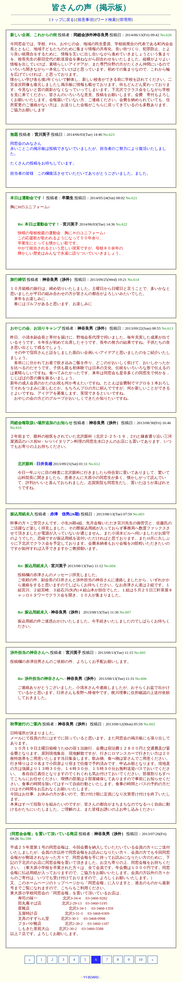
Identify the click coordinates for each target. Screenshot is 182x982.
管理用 (125, 20)
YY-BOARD (91, 977)
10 (141, 959)
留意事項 (85, 20)
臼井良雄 (44, 464)
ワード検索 (106, 20)
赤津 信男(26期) (65, 514)
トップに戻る (62, 20)
